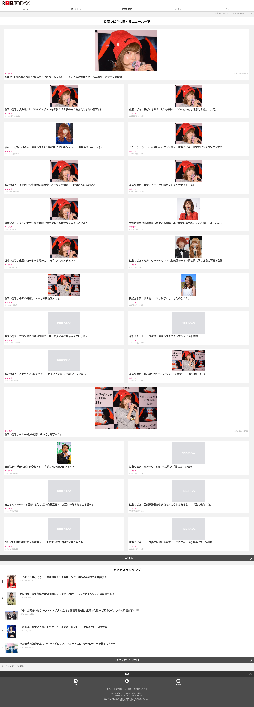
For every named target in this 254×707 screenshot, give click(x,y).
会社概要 (128, 689)
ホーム (25, 9)
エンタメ (178, 9)
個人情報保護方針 (140, 689)
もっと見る (127, 558)
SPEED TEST (127, 9)
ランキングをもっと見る (127, 660)
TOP (127, 674)
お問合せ (110, 689)
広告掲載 (119, 689)
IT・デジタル (76, 9)
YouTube (178, 684)
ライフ (228, 9)
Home (75, 684)
